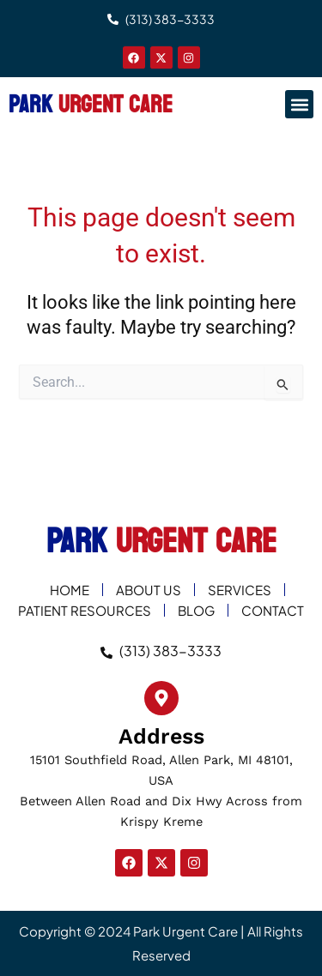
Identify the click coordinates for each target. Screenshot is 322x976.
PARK (91, 104)
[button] (299, 104)
